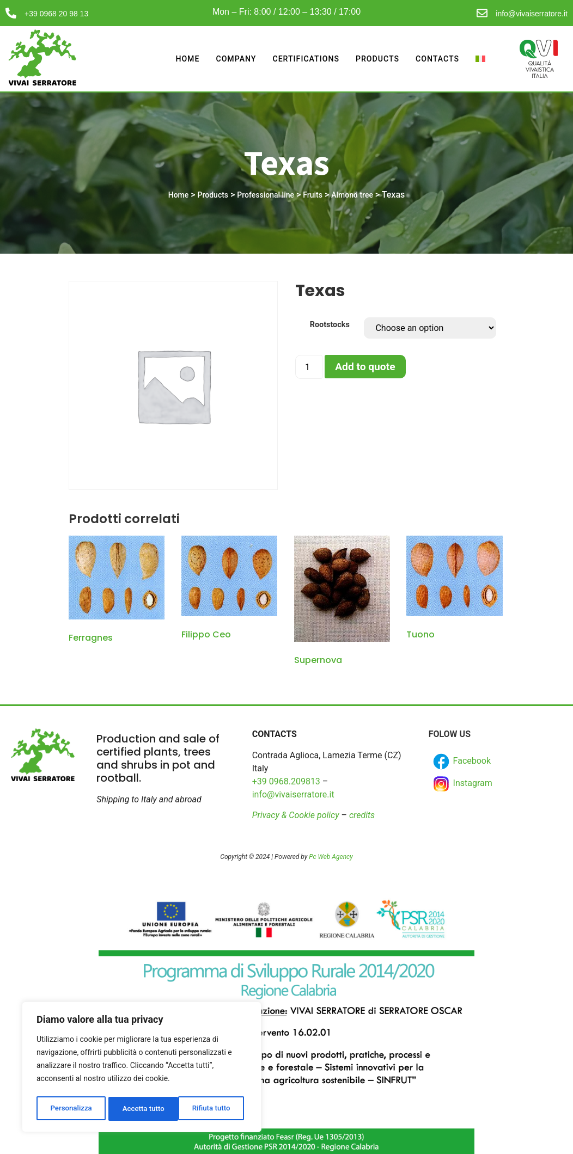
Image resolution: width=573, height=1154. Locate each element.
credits (362, 815)
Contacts (436, 59)
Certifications (299, 59)
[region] (141, 1068)
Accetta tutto (212, 1108)
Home (176, 59)
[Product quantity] (308, 367)
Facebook (461, 761)
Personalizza (70, 1108)
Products (374, 59)
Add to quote (365, 366)
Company (226, 59)
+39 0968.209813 (286, 781)
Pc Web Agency (330, 857)
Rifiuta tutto (141, 1108)
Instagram (461, 784)
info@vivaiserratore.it (532, 13)
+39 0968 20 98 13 (56, 13)
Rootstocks (330, 325)
